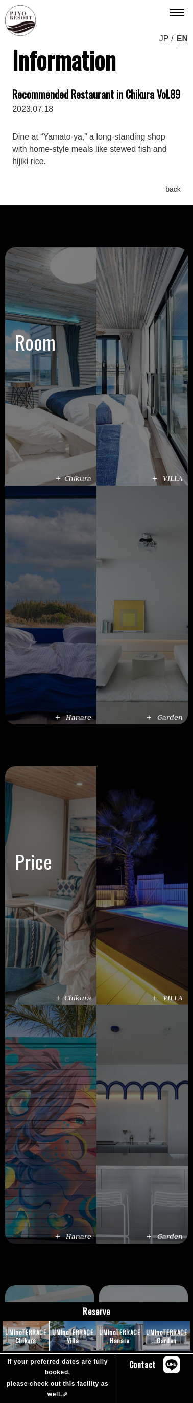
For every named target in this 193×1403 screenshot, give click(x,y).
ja (162, 38)
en (182, 38)
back (173, 189)
